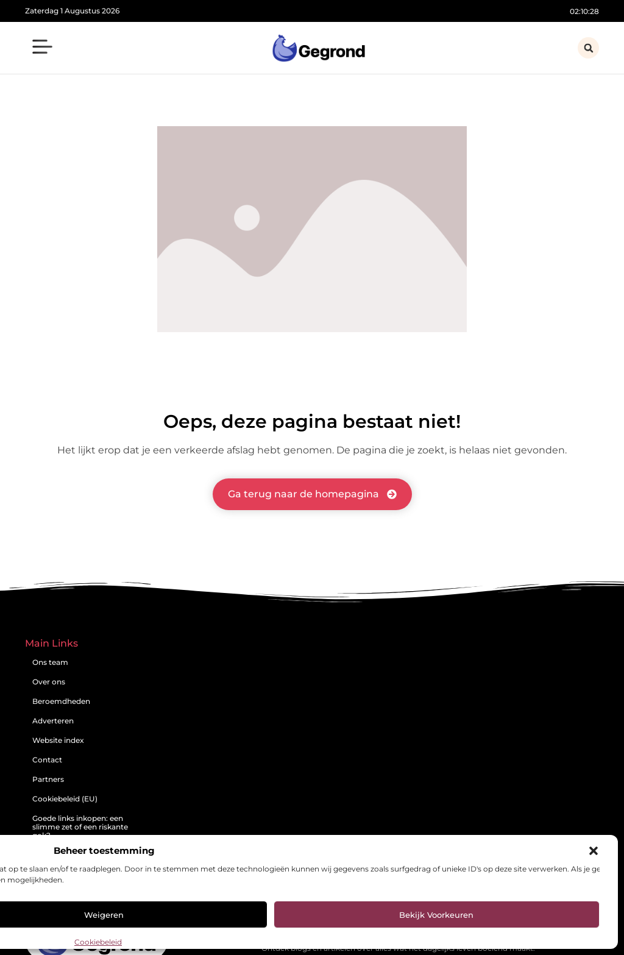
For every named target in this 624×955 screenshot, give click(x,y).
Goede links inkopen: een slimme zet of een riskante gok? (80, 827)
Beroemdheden (61, 701)
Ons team (50, 662)
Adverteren (53, 720)
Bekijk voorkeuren (436, 915)
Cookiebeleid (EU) (65, 798)
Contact (47, 759)
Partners (48, 779)
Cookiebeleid (98, 941)
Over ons (48, 681)
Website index (58, 740)
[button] (593, 851)
